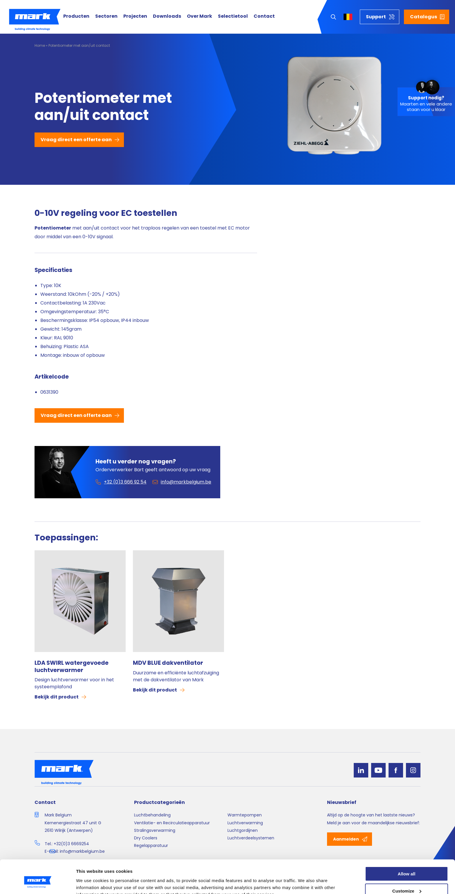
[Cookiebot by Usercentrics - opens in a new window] (37, 882)
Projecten (135, 16)
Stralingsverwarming (154, 830)
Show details (89, 882)
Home (40, 45)
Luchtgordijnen (243, 830)
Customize (406, 863)
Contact (264, 16)
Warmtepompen (245, 815)
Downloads (167, 16)
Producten (76, 16)
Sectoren (106, 16)
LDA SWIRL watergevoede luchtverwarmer (72, 666)
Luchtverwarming (245, 823)
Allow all (407, 845)
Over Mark (199, 16)
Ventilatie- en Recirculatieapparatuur (172, 823)
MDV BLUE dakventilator (168, 662)
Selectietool (233, 16)
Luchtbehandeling (152, 815)
